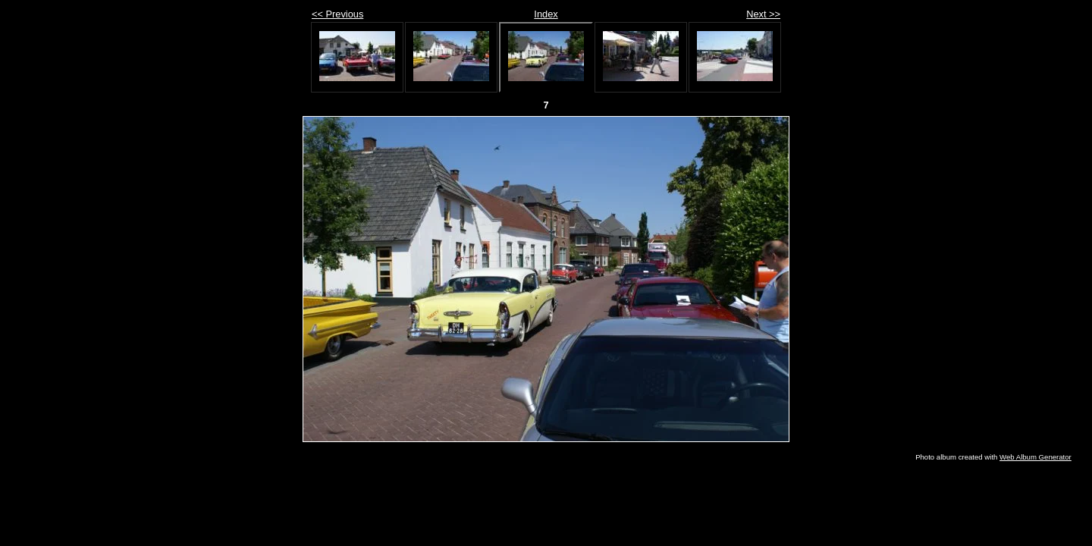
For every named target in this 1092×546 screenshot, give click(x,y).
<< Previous (337, 14)
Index (545, 14)
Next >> (763, 14)
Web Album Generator (1035, 457)
